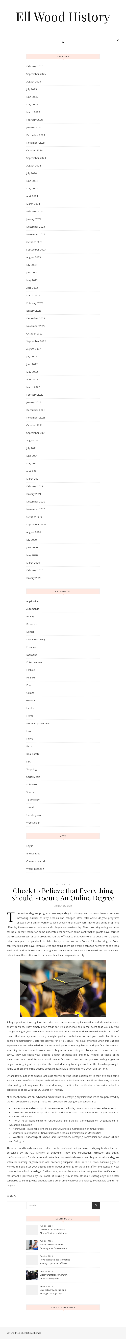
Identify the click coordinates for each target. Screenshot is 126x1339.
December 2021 (35, 410)
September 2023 (36, 249)
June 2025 (32, 96)
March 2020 (33, 562)
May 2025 (32, 104)
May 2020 (32, 555)
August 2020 (33, 532)
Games (30, 692)
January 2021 (33, 494)
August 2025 (33, 81)
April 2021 (32, 471)
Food (29, 685)
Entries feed (33, 853)
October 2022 (34, 333)
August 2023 (33, 257)
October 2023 (34, 242)
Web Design (33, 822)
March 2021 (33, 478)
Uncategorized (34, 815)
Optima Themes (33, 1332)
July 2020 (31, 539)
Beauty (30, 616)
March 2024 (33, 203)
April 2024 (32, 196)
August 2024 (33, 165)
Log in (29, 845)
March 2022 (33, 387)
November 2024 (35, 142)
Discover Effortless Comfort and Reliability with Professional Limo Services (53, 1277)
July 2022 (31, 356)
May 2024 (32, 188)
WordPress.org (35, 868)
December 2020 (35, 501)
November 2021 (35, 417)
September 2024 (36, 158)
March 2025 (33, 112)
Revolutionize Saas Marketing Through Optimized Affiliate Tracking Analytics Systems (55, 1261)
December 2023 (35, 226)
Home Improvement (38, 723)
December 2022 (35, 318)
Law (28, 731)
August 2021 (33, 440)
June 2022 (32, 364)
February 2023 (34, 303)
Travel (30, 807)
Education (31, 654)
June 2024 (32, 180)
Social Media (33, 776)
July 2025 (31, 89)
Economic (31, 647)
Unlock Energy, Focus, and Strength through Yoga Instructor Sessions (53, 1292)
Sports (30, 792)
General (30, 700)
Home (29, 715)
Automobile (32, 608)
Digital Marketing (36, 639)
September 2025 (36, 74)
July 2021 (31, 448)
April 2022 (32, 379)
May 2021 (32, 463)
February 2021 (34, 486)
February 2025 (34, 119)
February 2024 (34, 211)
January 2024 (33, 219)
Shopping (31, 769)
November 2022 (35, 326)
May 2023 (32, 280)
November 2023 (35, 234)
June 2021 (32, 455)
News (29, 738)
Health (30, 708)
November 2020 (35, 509)
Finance (30, 677)
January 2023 (33, 310)
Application (32, 601)
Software (31, 784)
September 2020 (36, 524)
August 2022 (33, 348)
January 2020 (33, 578)
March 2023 (33, 295)
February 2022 (34, 394)
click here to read (86, 1162)
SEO (28, 761)
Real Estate (33, 753)
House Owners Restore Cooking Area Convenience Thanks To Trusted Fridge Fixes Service (53, 1246)
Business (31, 624)
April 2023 (32, 287)
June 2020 (32, 547)
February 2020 (34, 570)
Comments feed (35, 861)
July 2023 (31, 264)
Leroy (13, 1195)
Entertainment (34, 662)
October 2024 (34, 150)
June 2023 (32, 272)
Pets (29, 746)
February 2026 (34, 66)
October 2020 (34, 516)
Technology (33, 799)
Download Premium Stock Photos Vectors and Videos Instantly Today (53, 1231)
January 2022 (33, 402)
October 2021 (34, 425)
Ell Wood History (63, 16)
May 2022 (32, 371)
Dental (30, 631)
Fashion (30, 669)
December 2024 (35, 135)
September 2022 (36, 341)
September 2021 (36, 432)
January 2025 (33, 127)
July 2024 (31, 173)
